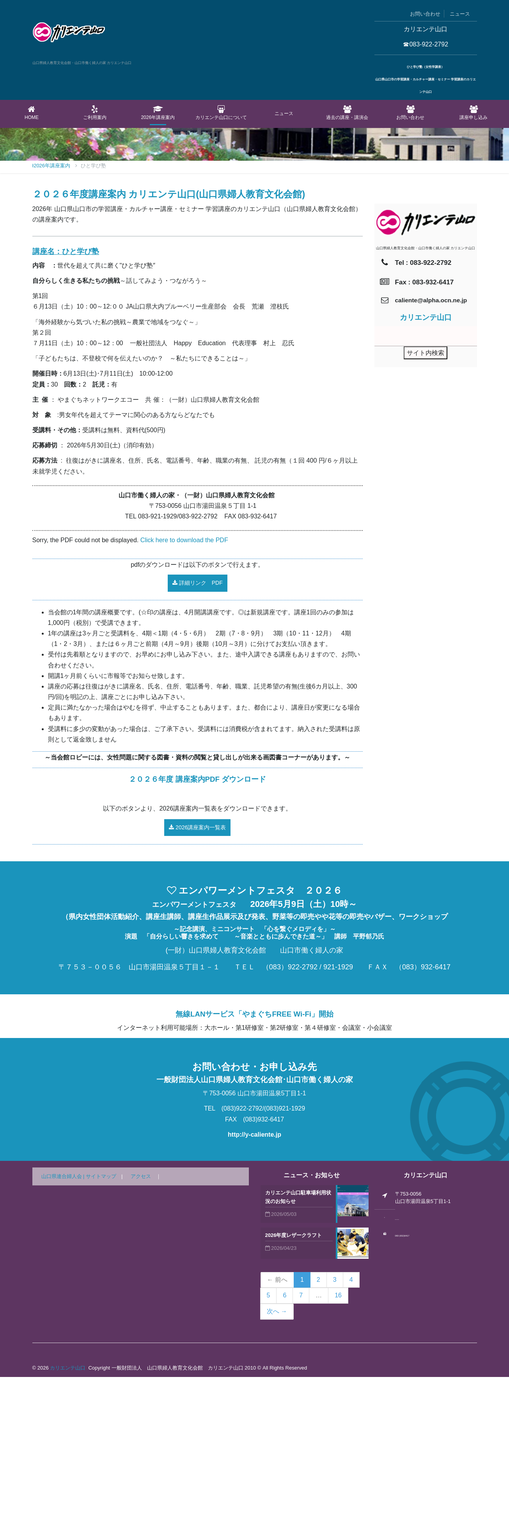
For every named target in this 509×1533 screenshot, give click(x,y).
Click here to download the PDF (184, 696)
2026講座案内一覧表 (197, 983)
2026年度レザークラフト (293, 1391)
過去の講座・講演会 (347, 112)
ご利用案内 (94, 112)
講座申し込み (473, 112)
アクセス (141, 1332)
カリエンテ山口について (221, 112)
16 (338, 1451)
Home (31, 112)
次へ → (277, 1467)
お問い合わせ (425, 14)
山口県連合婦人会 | (63, 1332)
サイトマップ (101, 1332)
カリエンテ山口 (67, 1524)
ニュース (460, 14)
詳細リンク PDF (197, 739)
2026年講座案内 (158, 112)
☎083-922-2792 (425, 44)
